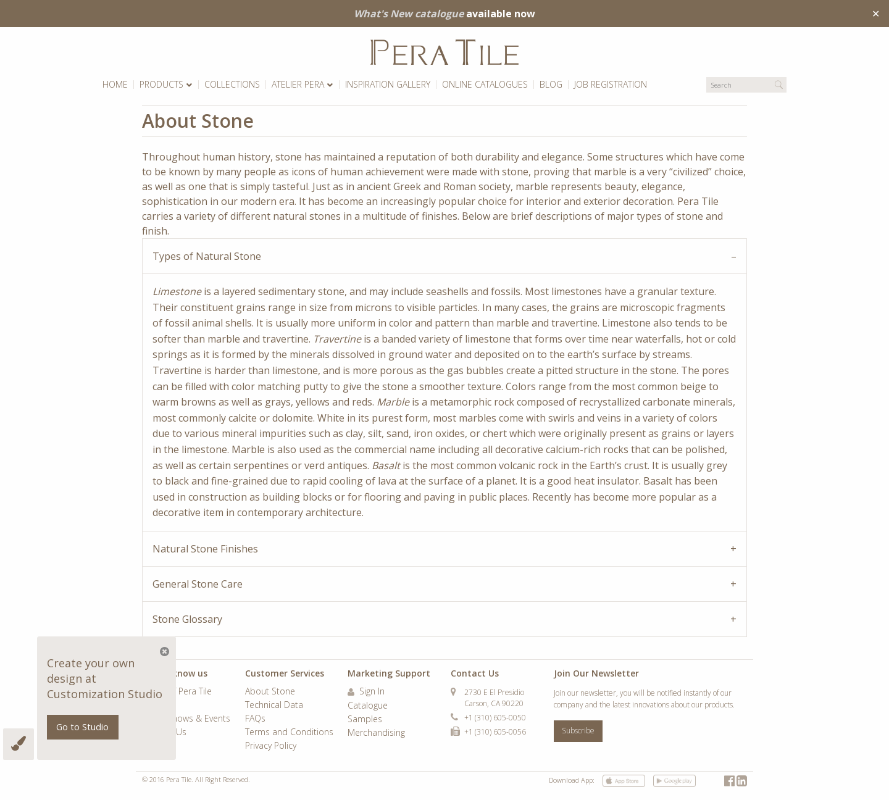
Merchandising (376, 733)
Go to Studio (82, 727)
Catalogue (368, 706)
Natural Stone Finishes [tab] (205, 549)
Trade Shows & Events (186, 719)
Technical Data (274, 705)
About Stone (270, 692)
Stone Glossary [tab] (187, 619)
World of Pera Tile (177, 692)
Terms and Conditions (289, 733)
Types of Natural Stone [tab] (206, 256)
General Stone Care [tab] (197, 584)
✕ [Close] (876, 14)
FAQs (255, 719)
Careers (157, 705)
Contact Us (164, 733)
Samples (365, 720)
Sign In (366, 692)
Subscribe (578, 730)
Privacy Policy (270, 746)
